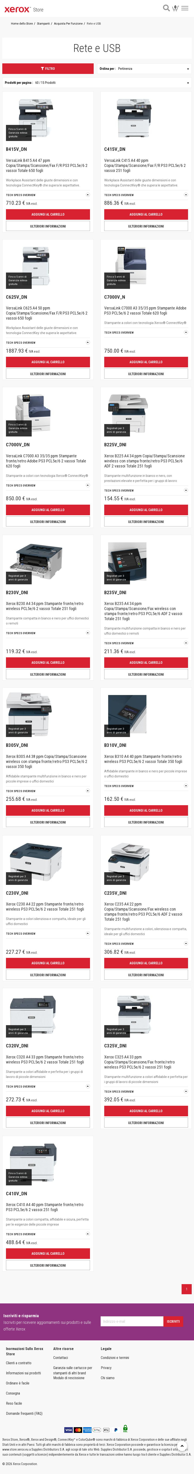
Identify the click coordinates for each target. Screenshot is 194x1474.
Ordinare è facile (17, 1383)
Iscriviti (173, 1321)
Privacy (106, 1368)
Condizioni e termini (115, 1358)
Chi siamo (108, 1378)
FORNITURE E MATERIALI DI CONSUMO (99, 1451)
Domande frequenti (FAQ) (24, 1413)
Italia (10, 1460)
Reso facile (14, 1403)
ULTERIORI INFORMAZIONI (48, 226)
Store (38, 10)
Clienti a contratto (18, 1363)
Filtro (48, 68)
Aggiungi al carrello (48, 214)
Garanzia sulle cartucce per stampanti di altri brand (72, 1370)
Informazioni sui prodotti (23, 1373)
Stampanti (99, 1440)
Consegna (13, 1393)
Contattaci (60, 1358)
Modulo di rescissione (68, 1378)
